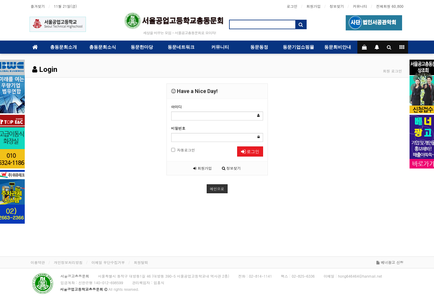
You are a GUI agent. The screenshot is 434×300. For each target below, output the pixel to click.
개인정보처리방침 (68, 262)
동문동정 (259, 47)
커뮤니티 (360, 6)
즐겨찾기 (38, 6)
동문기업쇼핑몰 (298, 47)
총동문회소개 (63, 47)
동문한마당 (142, 47)
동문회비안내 (337, 47)
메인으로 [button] (217, 188)
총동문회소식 (102, 47)
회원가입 (313, 6)
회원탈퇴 (141, 262)
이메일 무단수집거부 (108, 262)
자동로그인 (183, 149)
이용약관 (38, 262)
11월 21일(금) (65, 6)
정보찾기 (337, 6)
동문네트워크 (181, 47)
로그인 (292, 6)
